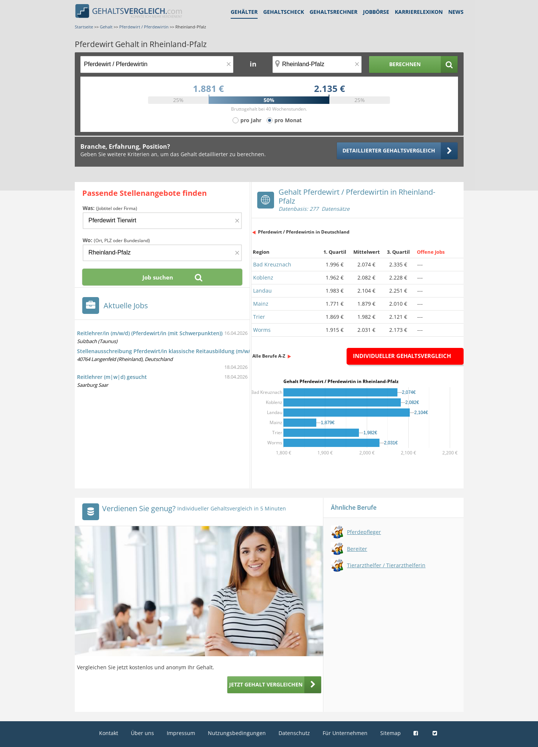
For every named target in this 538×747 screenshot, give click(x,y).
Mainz (260, 303)
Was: (110, 208)
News (456, 11)
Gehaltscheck (283, 11)
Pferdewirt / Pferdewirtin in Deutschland (304, 232)
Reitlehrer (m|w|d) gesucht (112, 376)
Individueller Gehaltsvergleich (402, 355)
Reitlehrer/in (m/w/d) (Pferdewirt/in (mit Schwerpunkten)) (149, 333)
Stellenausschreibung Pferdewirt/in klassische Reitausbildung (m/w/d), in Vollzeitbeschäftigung (198, 351)
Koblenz (263, 277)
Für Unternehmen (345, 733)
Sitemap (390, 733)
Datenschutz (294, 733)
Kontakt (108, 733)
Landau (262, 290)
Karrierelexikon (419, 11)
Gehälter (244, 11)
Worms (262, 329)
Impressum (181, 733)
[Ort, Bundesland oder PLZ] (317, 64)
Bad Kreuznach (272, 264)
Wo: (116, 240)
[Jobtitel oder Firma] (162, 220)
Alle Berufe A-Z (268, 356)
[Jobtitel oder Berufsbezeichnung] (156, 64)
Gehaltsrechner (333, 11)
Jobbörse (376, 11)
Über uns (142, 733)
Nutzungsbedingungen (237, 733)
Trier (259, 316)
